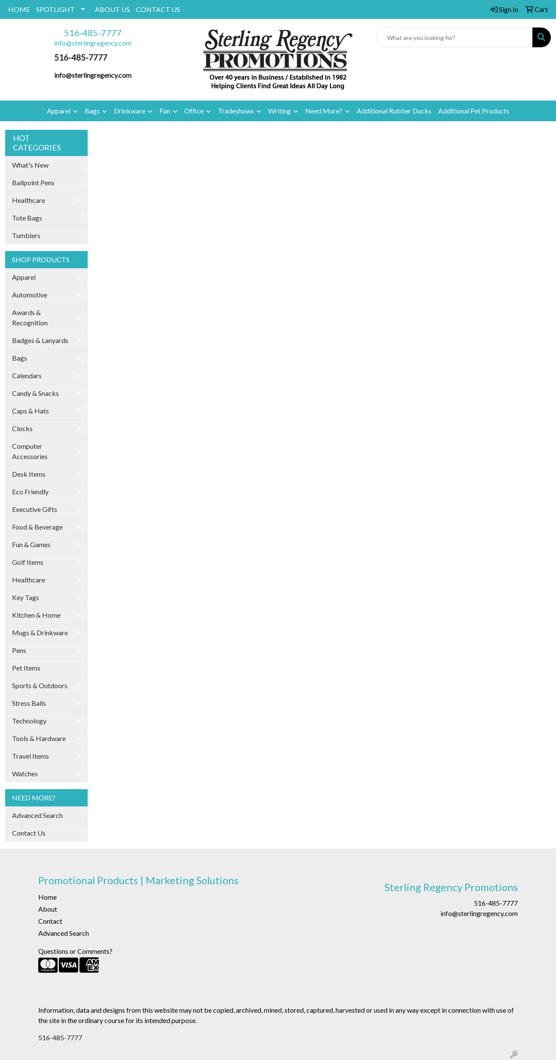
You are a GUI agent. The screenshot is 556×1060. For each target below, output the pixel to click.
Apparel (58, 111)
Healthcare (28, 200)
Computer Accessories (30, 451)
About (47, 909)
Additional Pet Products (473, 111)
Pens (19, 650)
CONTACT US (158, 9)
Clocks (22, 428)
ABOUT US (112, 9)
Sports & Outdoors (39, 685)
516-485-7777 (93, 33)
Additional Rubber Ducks (394, 111)
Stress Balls (29, 703)
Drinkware (129, 111)
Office (194, 111)
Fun (164, 111)
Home (47, 897)
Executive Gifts (34, 509)
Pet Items (26, 668)
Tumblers (26, 235)
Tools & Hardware (39, 738)
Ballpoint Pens (33, 182)
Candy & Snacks (35, 393)
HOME (19, 9)
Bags (92, 111)
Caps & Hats (30, 411)
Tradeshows (236, 111)
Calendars (27, 375)
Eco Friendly (30, 491)
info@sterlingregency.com (92, 43)
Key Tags (25, 597)
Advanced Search (37, 815)
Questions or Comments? (75, 951)
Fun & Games (31, 544)
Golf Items (27, 562)
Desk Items (29, 474)
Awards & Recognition (30, 317)
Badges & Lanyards (40, 340)
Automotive (29, 295)
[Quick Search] (454, 37)
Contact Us (29, 833)
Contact (50, 921)
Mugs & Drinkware (40, 632)
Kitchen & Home (36, 615)
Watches (25, 773)
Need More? (323, 111)
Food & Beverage (37, 527)
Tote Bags (27, 218)
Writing (279, 111)
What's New (30, 165)
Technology (29, 721)
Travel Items (30, 756)
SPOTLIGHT (55, 9)
